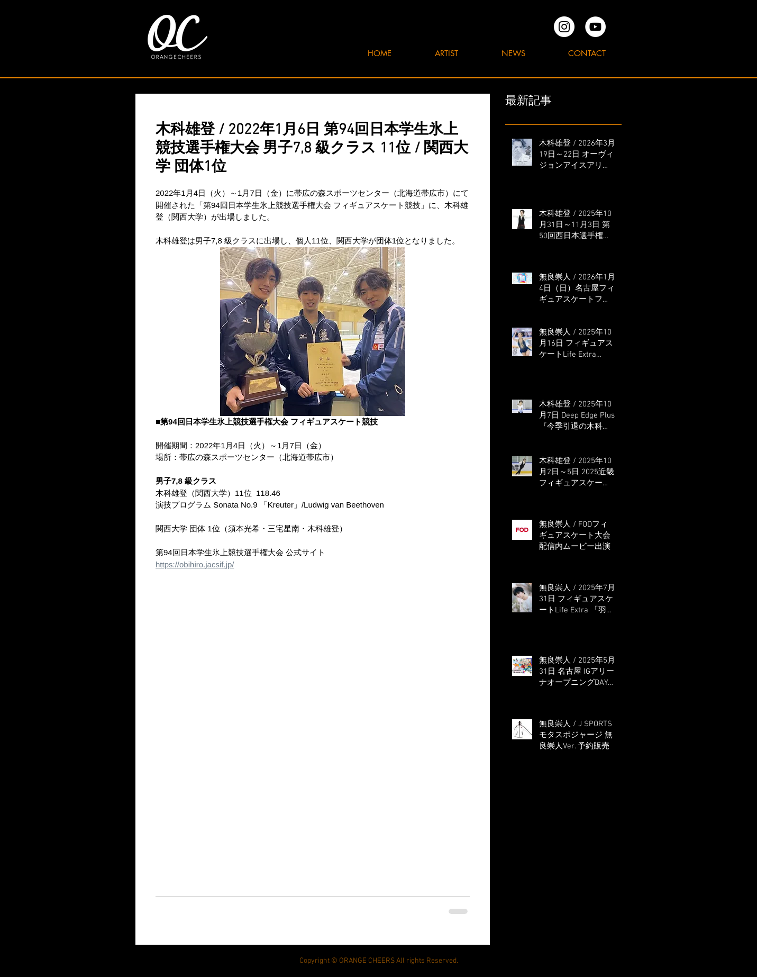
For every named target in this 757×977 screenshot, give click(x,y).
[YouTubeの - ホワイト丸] (595, 26)
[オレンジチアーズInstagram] (564, 26)
